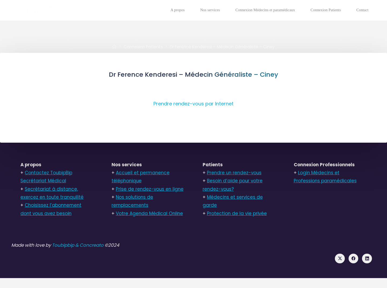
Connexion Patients (143, 46)
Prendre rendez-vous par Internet (193, 104)
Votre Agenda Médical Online (150, 222)
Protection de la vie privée (237, 214)
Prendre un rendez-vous (235, 173)
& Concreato (92, 254)
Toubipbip (66, 254)
